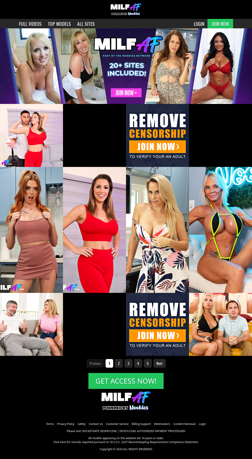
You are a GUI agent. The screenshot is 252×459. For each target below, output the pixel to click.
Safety (82, 424)
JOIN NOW (220, 23)
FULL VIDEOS (30, 23)
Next (160, 363)
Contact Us (96, 424)
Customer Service (117, 424)
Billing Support (141, 424)
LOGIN (199, 23)
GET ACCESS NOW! (126, 381)
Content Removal (184, 424)
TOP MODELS (59, 23)
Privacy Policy (65, 424)
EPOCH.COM (128, 431)
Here (63, 442)
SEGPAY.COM (108, 431)
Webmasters (162, 424)
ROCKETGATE (90, 431)
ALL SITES (86, 23)
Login (202, 424)
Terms (50, 424)
